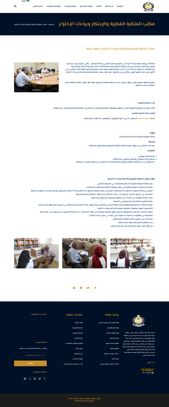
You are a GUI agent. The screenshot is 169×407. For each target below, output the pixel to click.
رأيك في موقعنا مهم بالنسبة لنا (73, 364)
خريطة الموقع (78, 338)
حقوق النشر (79, 349)
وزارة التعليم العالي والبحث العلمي (109, 323)
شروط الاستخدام (78, 359)
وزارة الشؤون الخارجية (112, 333)
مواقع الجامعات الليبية (112, 343)
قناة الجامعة (115, 359)
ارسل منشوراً (79, 323)
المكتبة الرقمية (114, 349)
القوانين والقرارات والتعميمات (74, 343)
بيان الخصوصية (78, 354)
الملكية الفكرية (144, 118)
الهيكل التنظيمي (77, 333)
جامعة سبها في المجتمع (111, 354)
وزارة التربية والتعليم (113, 328)
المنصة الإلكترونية (77, 328)
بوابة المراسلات (114, 338)
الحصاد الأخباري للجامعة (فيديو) (109, 364)
